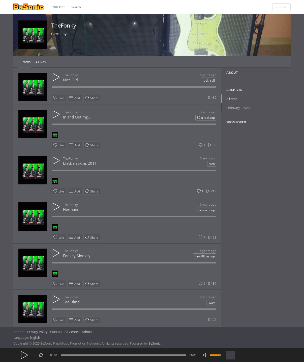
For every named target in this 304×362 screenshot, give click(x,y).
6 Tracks (24, 62)
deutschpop (206, 210)
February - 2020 (238, 107)
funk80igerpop (204, 256)
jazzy (211, 302)
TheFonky (63, 25)
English (34, 337)
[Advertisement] (251, 169)
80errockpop (206, 117)
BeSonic (154, 343)
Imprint (19, 331)
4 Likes (41, 62)
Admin (87, 331)
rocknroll (208, 80)
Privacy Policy (37, 331)
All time (231, 98)
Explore (58, 7)
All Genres (72, 331)
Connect (281, 7)
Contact (56, 331)
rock (212, 164)
